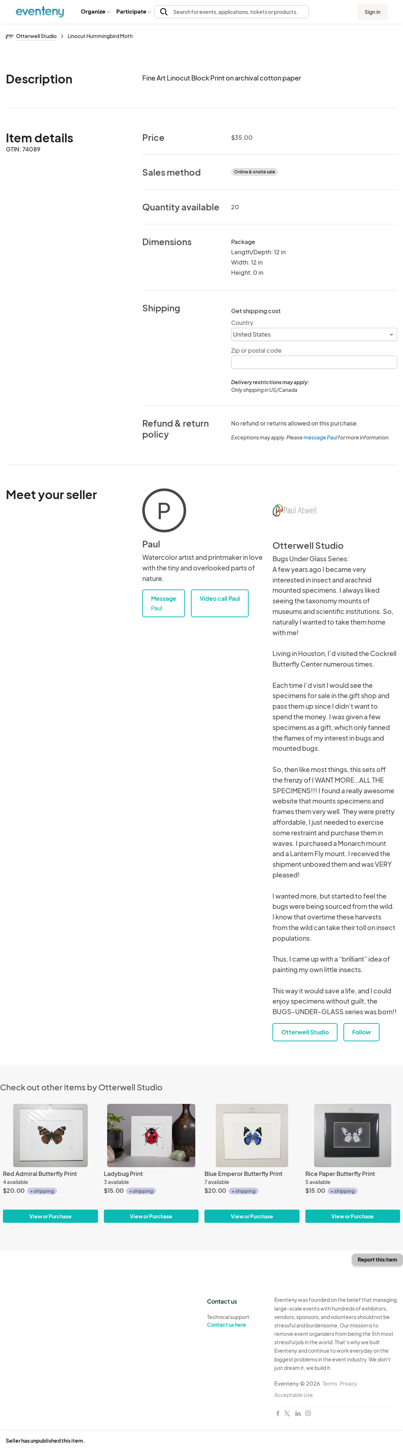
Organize (95, 11)
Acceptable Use (293, 1394)
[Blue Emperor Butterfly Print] (252, 1135)
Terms (330, 1383)
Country (242, 322)
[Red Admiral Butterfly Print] (50, 1135)
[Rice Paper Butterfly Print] (352, 1135)
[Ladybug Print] (151, 1135)
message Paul (320, 437)
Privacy (348, 1383)
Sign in (372, 11)
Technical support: (235, 1321)
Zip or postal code (256, 350)
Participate (133, 11)
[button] (95, 11)
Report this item (377, 1259)
